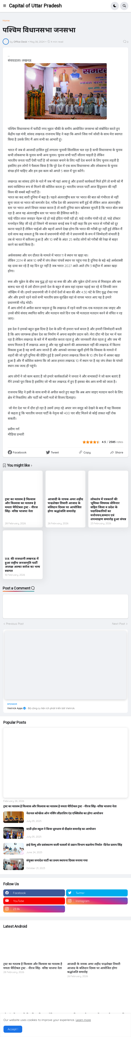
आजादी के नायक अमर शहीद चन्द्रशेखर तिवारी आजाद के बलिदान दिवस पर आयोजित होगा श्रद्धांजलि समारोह (65, 505)
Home (6, 20)
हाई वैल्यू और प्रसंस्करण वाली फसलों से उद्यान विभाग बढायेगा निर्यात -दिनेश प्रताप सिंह (74, 844)
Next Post (118, 624)
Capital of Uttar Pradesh (35, 6)
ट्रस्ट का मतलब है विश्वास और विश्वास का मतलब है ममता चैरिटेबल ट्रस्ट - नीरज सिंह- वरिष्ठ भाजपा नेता (21, 505)
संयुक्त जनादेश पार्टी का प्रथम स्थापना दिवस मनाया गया (57, 860)
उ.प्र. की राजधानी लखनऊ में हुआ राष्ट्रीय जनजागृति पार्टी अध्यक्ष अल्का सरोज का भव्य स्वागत (22, 565)
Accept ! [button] (13, 1029)
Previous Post (15, 624)
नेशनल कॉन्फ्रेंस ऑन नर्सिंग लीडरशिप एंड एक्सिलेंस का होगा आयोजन (64, 813)
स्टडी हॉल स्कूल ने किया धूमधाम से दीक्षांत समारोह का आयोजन (61, 829)
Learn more (83, 1020)
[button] (6, 6)
